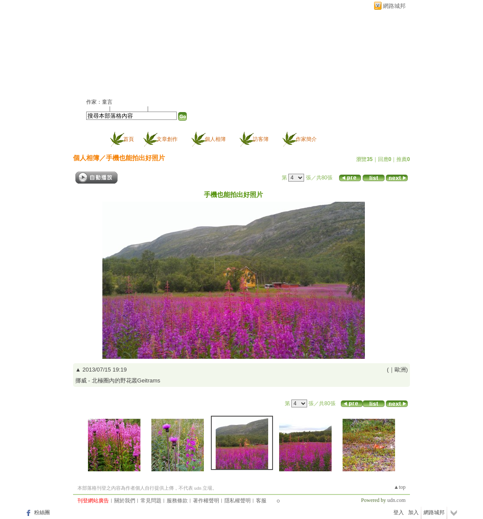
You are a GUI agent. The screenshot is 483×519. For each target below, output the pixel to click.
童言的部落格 (119, 51)
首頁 (128, 139)
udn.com (396, 500)
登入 (398, 512)
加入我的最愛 (129, 108)
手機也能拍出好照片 (135, 157)
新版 (185, 51)
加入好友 (96, 108)
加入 (413, 512)
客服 (261, 501)
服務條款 (177, 501)
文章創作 (167, 139)
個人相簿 (215, 139)
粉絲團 (42, 512)
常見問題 (150, 501)
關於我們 (124, 501)
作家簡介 (306, 139)
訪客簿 (261, 139)
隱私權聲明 (237, 501)
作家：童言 (99, 102)
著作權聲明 (206, 501)
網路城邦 (394, 6)
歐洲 (400, 369)
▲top (400, 487)
